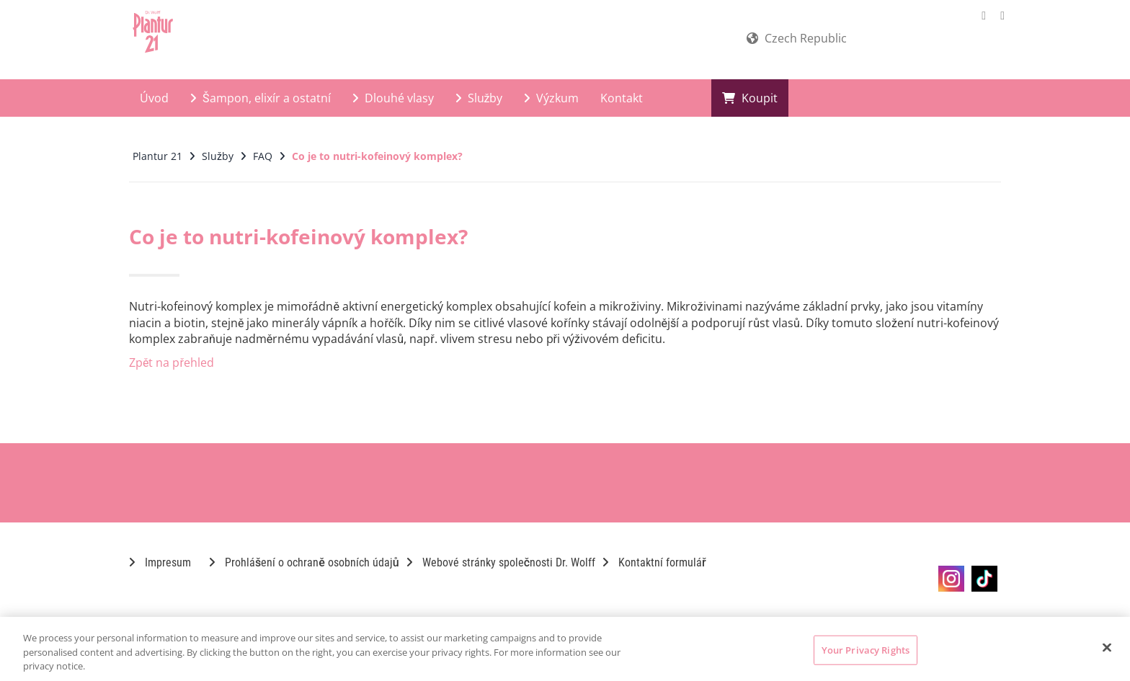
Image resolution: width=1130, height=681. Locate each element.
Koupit (750, 98)
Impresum (160, 562)
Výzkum (551, 98)
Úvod (154, 98)
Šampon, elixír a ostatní (260, 98)
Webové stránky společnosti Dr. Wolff (500, 562)
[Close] (1107, 647)
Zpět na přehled (171, 362)
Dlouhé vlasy (393, 98)
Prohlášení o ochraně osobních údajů (304, 562)
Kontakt (621, 98)
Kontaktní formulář (654, 562)
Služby (479, 98)
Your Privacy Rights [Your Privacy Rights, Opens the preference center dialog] (865, 649)
